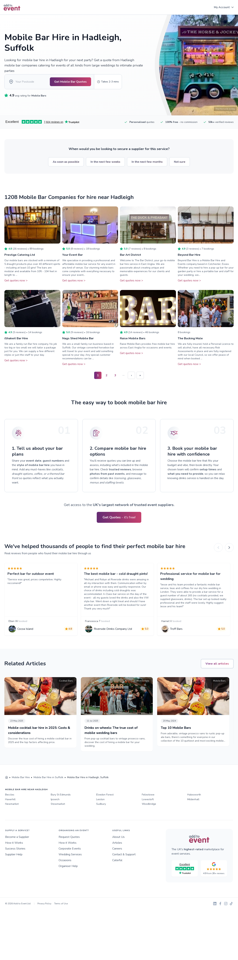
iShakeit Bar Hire (17, 343)
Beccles (9, 810)
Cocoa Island (27, 641)
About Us (118, 853)
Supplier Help (13, 870)
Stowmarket (58, 820)
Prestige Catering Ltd (20, 260)
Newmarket (12, 820)
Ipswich (55, 815)
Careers (117, 865)
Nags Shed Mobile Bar (79, 343)
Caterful (117, 876)
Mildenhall (193, 815)
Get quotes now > (16, 286)
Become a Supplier (17, 853)
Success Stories (15, 865)
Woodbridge (149, 820)
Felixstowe (148, 810)
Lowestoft (148, 815)
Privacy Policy (44, 919)
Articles (117, 859)
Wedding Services (70, 870)
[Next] (229, 552)
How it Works (14, 859)
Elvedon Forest (105, 810)
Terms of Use (61, 919)
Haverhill (10, 815)
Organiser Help (68, 882)
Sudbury (101, 820)
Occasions (65, 876)
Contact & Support (124, 870)
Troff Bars (178, 641)
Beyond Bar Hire (190, 260)
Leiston (100, 815)
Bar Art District (131, 260)
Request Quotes (69, 853)
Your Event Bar (73, 260)
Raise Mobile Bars (134, 343)
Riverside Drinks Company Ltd (114, 641)
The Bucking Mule (191, 343)
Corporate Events (70, 865)
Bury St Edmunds (61, 810)
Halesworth (194, 810)
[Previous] (218, 552)
